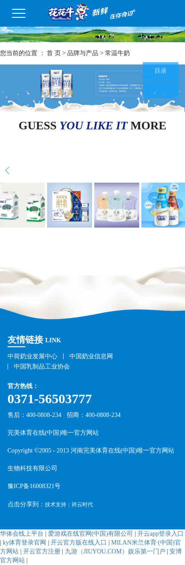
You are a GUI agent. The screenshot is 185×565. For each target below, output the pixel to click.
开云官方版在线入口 (79, 542)
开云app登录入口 (160, 533)
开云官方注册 (41, 551)
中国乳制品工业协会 (42, 366)
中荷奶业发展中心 (32, 356)
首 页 (54, 53)
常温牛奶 (117, 53)
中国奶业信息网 (91, 356)
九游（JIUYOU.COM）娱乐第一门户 (115, 551)
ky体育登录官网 (24, 542)
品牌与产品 (82, 53)
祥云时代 (82, 504)
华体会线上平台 (22, 533)
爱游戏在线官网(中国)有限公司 (90, 533)
